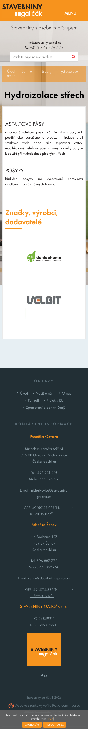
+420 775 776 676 (44, 47)
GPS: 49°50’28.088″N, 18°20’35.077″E (42, 510)
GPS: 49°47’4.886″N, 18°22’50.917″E (41, 592)
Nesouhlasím (55, 724)
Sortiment (28, 71)
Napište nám (45, 393)
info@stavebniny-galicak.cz (44, 43)
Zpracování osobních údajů (45, 407)
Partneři (33, 400)
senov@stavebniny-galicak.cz (49, 578)
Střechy (46, 71)
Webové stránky (26, 705)
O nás (66, 393)
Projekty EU (55, 400)
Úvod (11, 71)
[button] (73, 13)
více (50, 719)
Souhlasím (31, 724)
